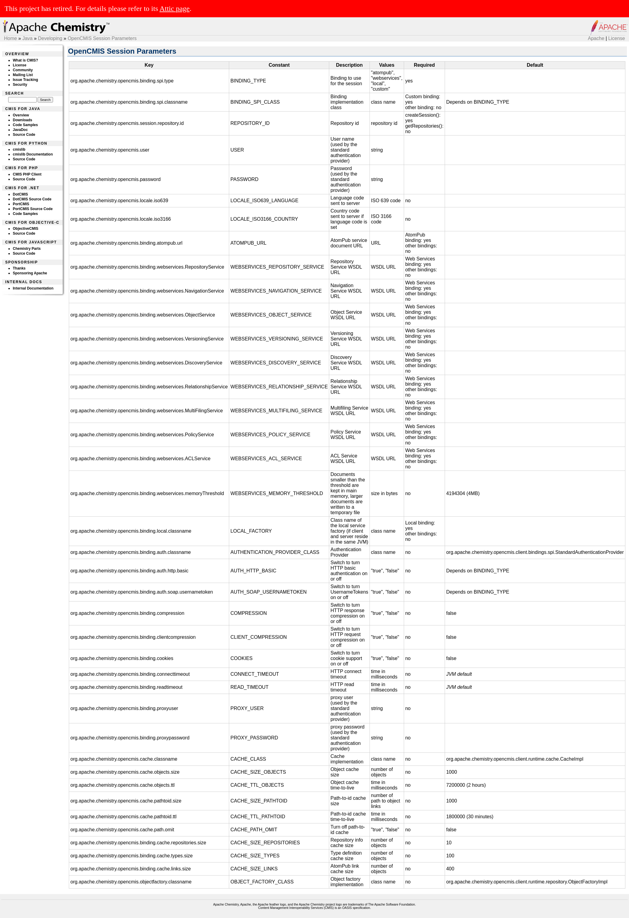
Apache (596, 38)
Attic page (174, 8)
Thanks (19, 268)
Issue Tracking (25, 80)
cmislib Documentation (33, 154)
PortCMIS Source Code (32, 209)
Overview (21, 115)
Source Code (24, 134)
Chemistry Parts (27, 248)
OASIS (347, 908)
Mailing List (23, 75)
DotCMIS (20, 194)
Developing (50, 38)
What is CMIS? (25, 60)
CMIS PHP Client (27, 174)
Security (20, 84)
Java (27, 38)
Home (10, 38)
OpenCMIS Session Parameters (102, 38)
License (616, 38)
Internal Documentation (33, 288)
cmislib (19, 149)
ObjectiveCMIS (25, 228)
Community (23, 70)
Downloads (22, 120)
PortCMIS (21, 204)
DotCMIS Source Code (32, 199)
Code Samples (25, 125)
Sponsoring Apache (30, 273)
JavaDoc (20, 130)
